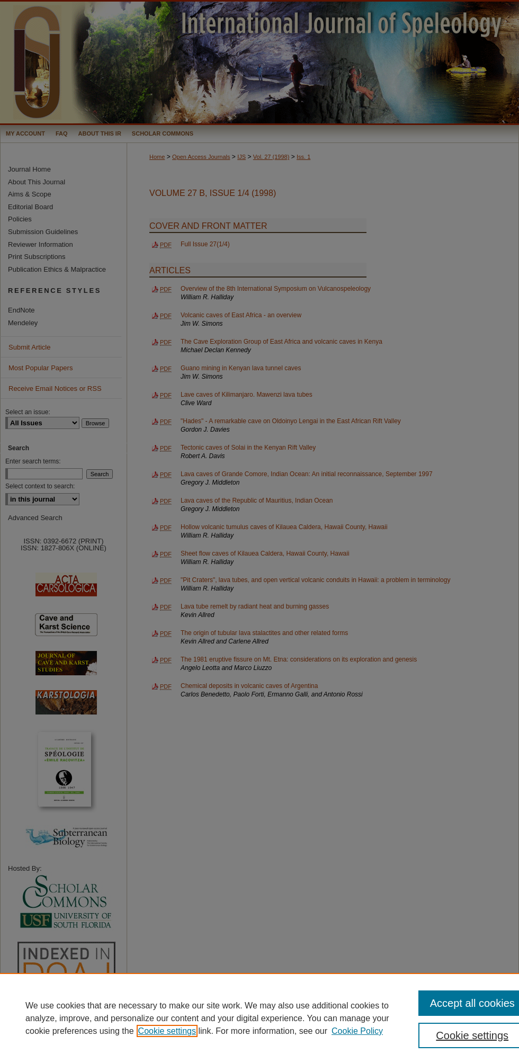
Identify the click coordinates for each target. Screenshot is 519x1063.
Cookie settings (167, 1030)
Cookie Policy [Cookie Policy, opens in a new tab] (357, 1030)
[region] (259, 1018)
